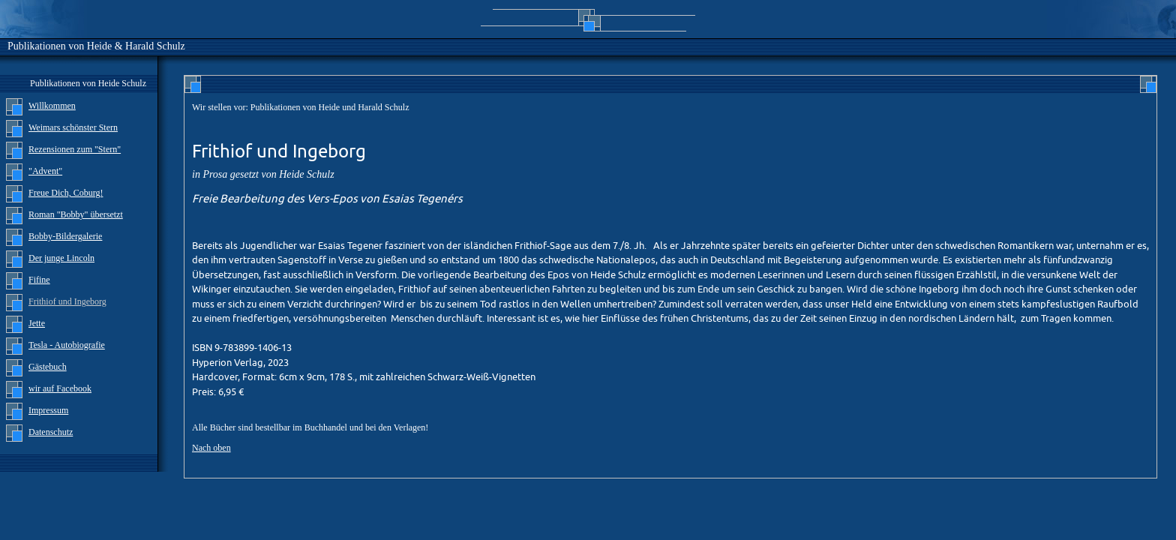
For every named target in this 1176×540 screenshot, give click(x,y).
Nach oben (211, 447)
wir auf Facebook (60, 388)
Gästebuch (47, 367)
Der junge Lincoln (61, 258)
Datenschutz (50, 432)
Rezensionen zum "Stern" (74, 149)
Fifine (39, 279)
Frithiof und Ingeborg (67, 301)
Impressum (48, 410)
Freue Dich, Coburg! (65, 193)
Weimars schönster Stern (73, 127)
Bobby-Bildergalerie (65, 236)
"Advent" (45, 171)
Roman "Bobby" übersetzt (75, 214)
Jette (36, 323)
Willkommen (52, 105)
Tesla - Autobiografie (66, 345)
